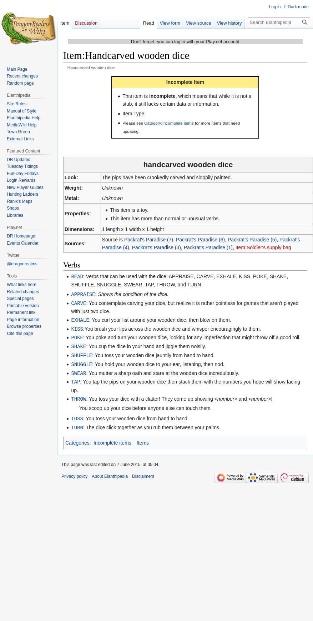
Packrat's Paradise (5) (252, 239)
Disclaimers (143, 471)
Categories (77, 438)
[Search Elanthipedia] (279, 22)
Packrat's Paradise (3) (156, 247)
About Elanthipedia (110, 471)
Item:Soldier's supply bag (263, 247)
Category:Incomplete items (169, 123)
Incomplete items (112, 438)
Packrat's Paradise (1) (208, 247)
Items (143, 438)
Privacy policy (74, 471)
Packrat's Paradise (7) (148, 239)
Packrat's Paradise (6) (200, 239)
